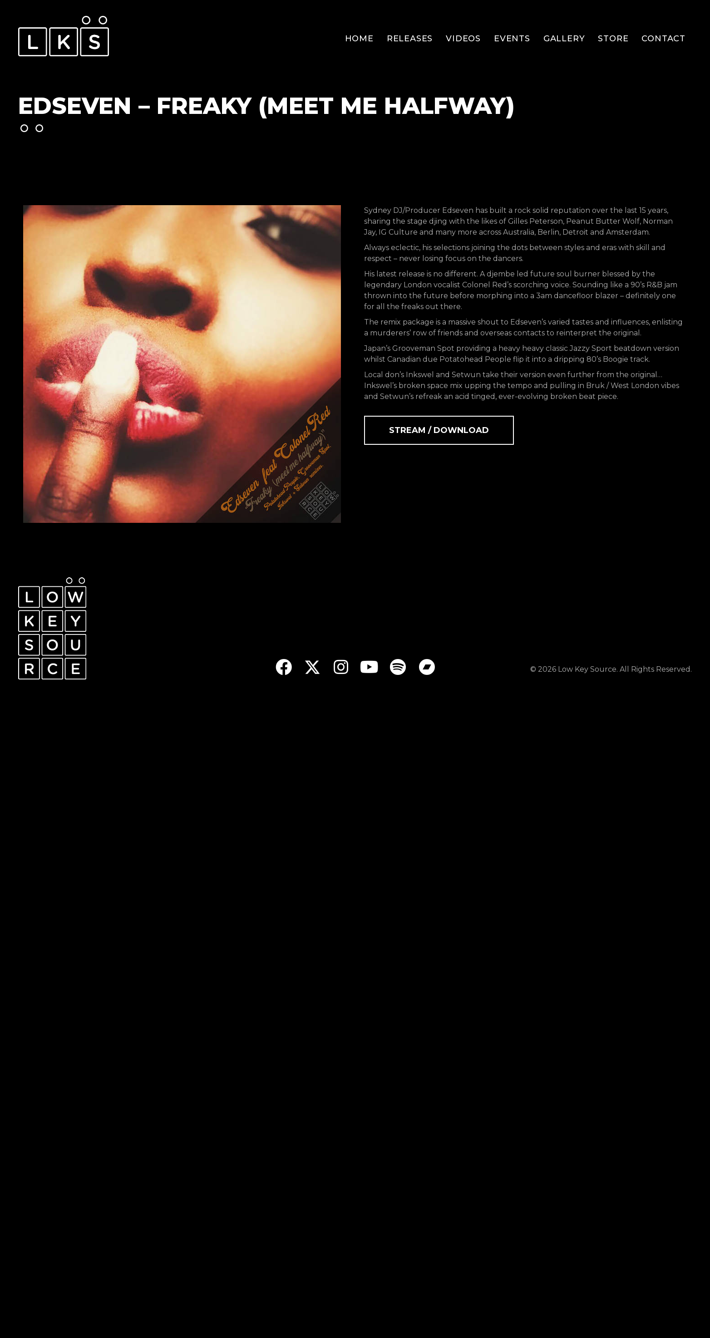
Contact (663, 39)
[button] (283, 666)
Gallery (564, 39)
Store (613, 39)
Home (359, 39)
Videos (463, 39)
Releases (410, 39)
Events (512, 39)
